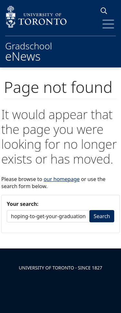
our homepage (62, 179)
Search (102, 216)
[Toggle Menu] (108, 24)
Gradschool (28, 51)
